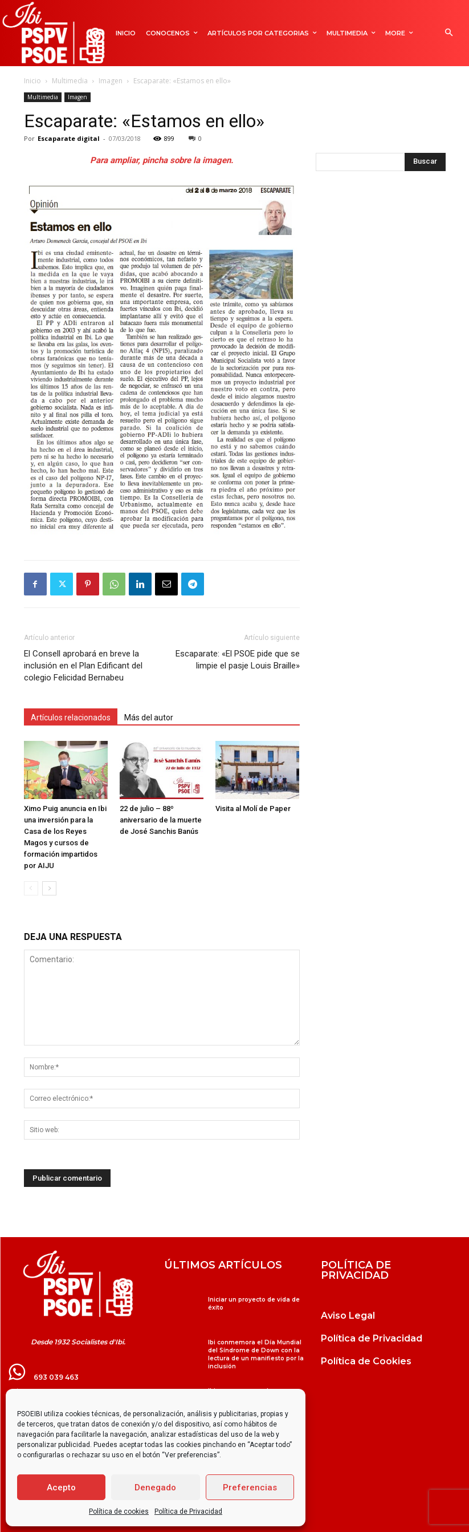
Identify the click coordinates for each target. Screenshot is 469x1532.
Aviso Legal (348, 1315)
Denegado (155, 1487)
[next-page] (49, 888)
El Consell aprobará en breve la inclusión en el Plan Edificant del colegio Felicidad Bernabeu (83, 666)
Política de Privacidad (188, 1511)
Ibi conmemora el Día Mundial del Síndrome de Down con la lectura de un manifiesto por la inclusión (256, 1354)
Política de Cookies (366, 1361)
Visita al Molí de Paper (253, 808)
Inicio (32, 81)
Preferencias (250, 1487)
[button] (448, 33)
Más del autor (148, 717)
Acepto (61, 1487)
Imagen (111, 81)
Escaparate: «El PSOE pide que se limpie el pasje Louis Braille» (238, 660)
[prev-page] (31, 888)
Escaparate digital (69, 138)
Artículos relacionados (71, 717)
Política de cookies (119, 1511)
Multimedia (70, 81)
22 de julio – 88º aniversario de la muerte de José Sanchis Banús (161, 820)
